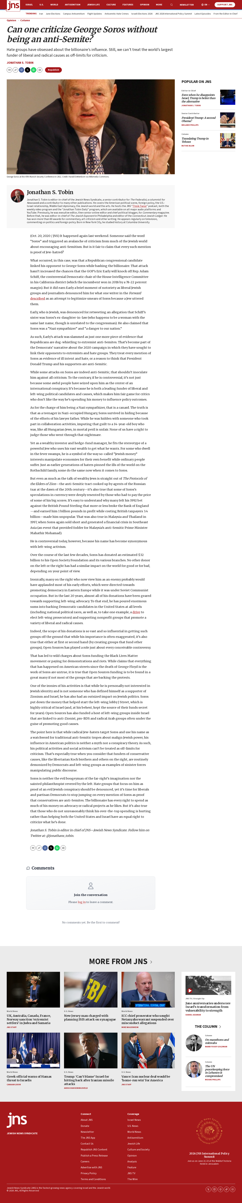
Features (128, 4)
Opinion (144, 4)
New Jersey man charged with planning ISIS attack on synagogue (90, 1018)
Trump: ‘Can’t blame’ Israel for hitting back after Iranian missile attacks (89, 1080)
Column (25, 20)
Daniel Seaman (193, 1014)
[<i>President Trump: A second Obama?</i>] (227, 120)
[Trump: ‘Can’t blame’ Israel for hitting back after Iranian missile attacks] (90, 1051)
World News (12, 1011)
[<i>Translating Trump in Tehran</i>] (227, 140)
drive (136, 612)
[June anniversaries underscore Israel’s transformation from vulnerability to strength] (208, 985)
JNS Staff (11, 1027)
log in (82, 902)
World (54, 4)
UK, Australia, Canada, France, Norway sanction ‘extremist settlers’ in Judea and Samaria (29, 1019)
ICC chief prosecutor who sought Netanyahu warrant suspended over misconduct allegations (148, 1019)
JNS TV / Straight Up (195, 998)
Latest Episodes (203, 14)
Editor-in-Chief (189, 90)
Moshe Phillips (212, 1079)
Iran (41, 14)
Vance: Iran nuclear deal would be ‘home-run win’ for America (146, 1078)
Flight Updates (94, 14)
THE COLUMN (208, 1026)
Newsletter (187, 5)
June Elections (53, 14)
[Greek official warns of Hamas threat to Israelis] (33, 1051)
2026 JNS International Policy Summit (209, 1155)
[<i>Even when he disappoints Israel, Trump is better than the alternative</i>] (227, 97)
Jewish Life (93, 4)
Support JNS (224, 4)
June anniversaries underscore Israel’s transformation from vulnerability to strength (208, 1006)
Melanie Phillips (190, 125)
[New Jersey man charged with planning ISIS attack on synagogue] (90, 990)
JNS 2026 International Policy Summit (173, 14)
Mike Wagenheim (130, 1027)
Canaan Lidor (14, 1084)
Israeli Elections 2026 (141, 14)
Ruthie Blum (188, 145)
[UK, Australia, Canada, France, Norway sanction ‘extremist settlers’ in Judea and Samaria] (33, 990)
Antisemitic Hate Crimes (117, 14)
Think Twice (140, 206)
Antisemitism (72, 4)
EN (206, 4)
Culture (111, 4)
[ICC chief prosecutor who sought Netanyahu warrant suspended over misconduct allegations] (148, 990)
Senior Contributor (190, 113)
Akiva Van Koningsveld (76, 1088)
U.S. (41, 4)
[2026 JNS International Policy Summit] (209, 1131)
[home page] (13, 5)
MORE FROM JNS (121, 961)
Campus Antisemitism (74, 14)
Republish (53, 70)
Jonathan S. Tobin (20, 63)
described (37, 298)
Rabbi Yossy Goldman (216, 1046)
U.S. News (68, 1011)
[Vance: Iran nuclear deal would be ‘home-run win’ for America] (148, 1051)
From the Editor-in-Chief (225, 14)
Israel (29, 4)
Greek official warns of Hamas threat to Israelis (29, 1078)
